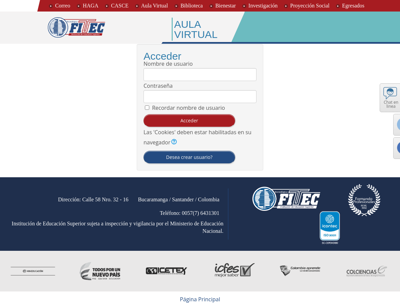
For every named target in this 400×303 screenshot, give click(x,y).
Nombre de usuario (168, 63)
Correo (62, 5)
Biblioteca (191, 5)
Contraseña (158, 85)
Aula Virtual (154, 5)
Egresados (353, 5)
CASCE (120, 5)
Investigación (263, 5)
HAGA (90, 5)
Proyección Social (309, 5)
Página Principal (200, 299)
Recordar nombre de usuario (188, 107)
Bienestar (225, 5)
